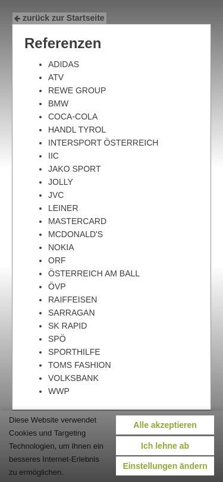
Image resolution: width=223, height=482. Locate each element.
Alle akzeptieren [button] (165, 425)
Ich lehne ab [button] (165, 446)
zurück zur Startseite (59, 18)
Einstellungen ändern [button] (165, 466)
